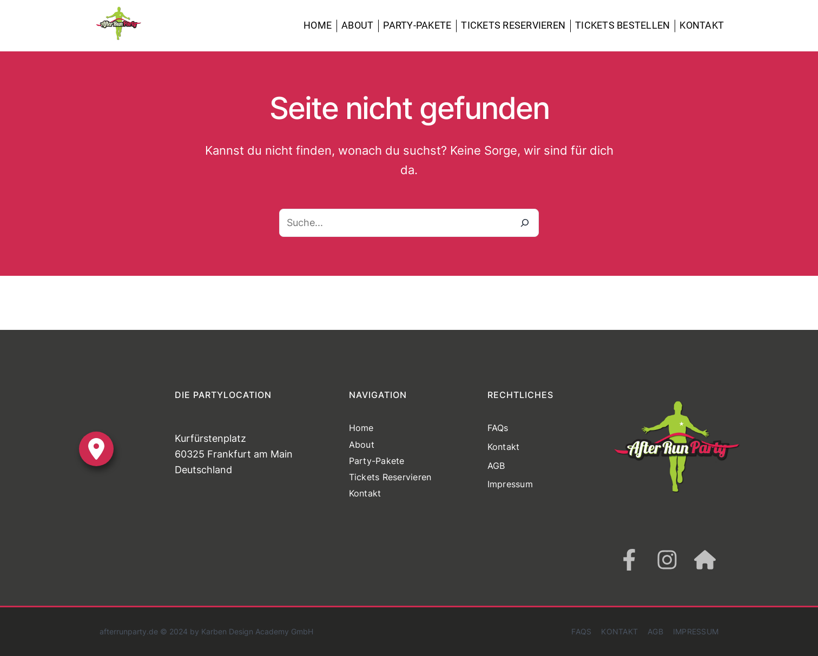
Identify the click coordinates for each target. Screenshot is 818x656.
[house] (704, 559)
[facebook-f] (629, 559)
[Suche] (524, 222)
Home (318, 25)
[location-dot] (96, 449)
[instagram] (667, 559)
